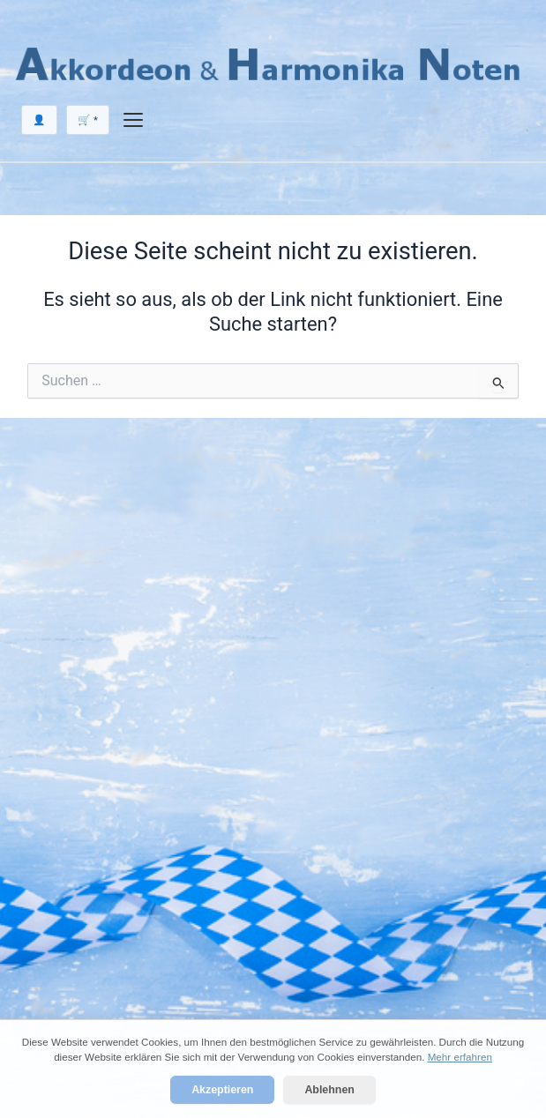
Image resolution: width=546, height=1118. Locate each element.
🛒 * (88, 120)
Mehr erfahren (460, 1056)
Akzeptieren (222, 1090)
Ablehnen (329, 1090)
